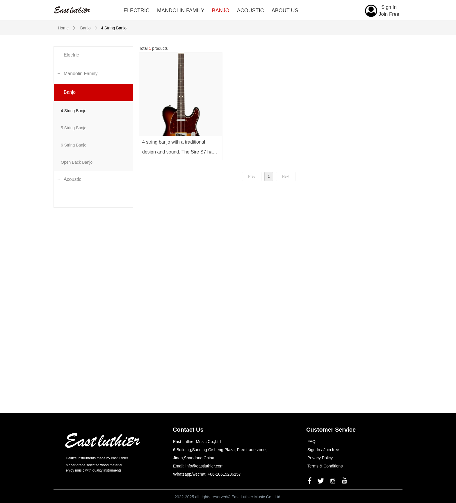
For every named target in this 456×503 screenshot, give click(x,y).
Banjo (85, 28)
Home (63, 28)
